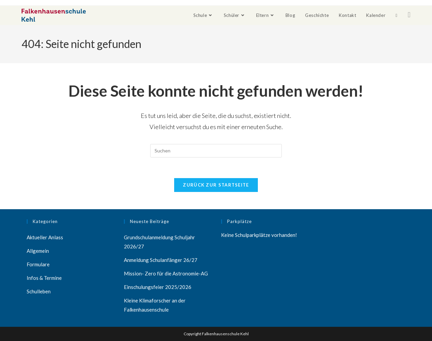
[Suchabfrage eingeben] (216, 150)
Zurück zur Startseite (216, 185)
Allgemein (38, 251)
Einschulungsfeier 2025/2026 (157, 287)
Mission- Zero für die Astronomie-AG (166, 273)
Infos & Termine (44, 278)
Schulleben (39, 291)
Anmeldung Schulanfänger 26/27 (160, 260)
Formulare (38, 264)
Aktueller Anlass (45, 237)
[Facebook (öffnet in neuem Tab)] (409, 15)
